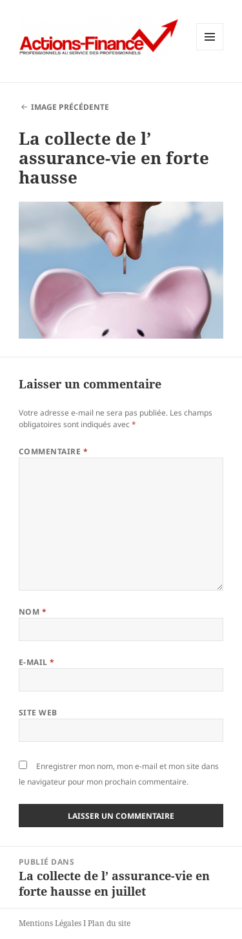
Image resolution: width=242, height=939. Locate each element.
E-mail (37, 662)
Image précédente (70, 106)
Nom (32, 611)
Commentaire (53, 451)
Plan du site (109, 923)
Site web (38, 712)
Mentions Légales (50, 923)
